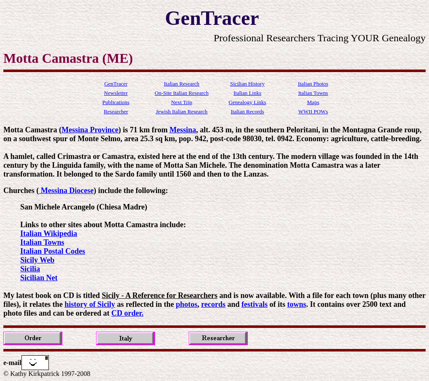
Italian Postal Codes (52, 251)
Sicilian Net (39, 278)
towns (296, 304)
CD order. (127, 313)
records (213, 304)
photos (186, 304)
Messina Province (90, 130)
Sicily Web (37, 260)
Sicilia (30, 269)
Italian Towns (42, 242)
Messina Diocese (66, 190)
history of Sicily (89, 304)
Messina (182, 130)
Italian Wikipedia (48, 233)
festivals (254, 304)
